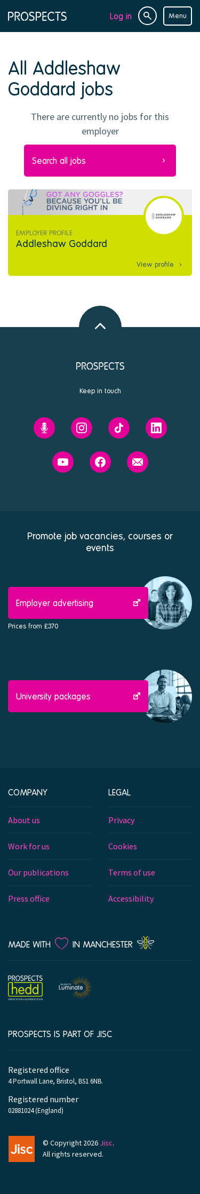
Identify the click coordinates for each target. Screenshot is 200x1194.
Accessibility (131, 898)
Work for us (29, 846)
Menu (178, 15)
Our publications (38, 872)
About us (24, 820)
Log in (121, 16)
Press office (29, 898)
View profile (155, 264)
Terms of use (131, 872)
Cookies (122, 846)
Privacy (121, 820)
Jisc (106, 1143)
